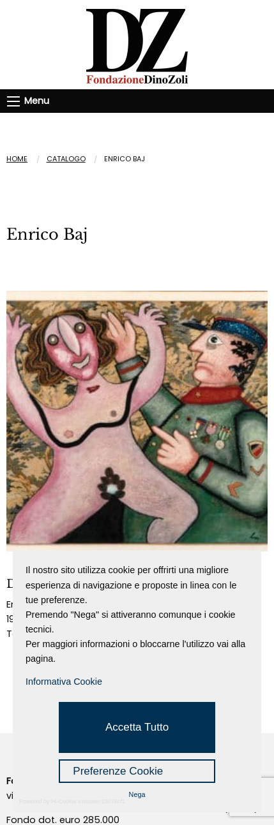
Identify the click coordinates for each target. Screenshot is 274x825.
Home (16, 159)
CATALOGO (66, 159)
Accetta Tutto (137, 727)
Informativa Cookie (64, 681)
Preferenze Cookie (118, 771)
